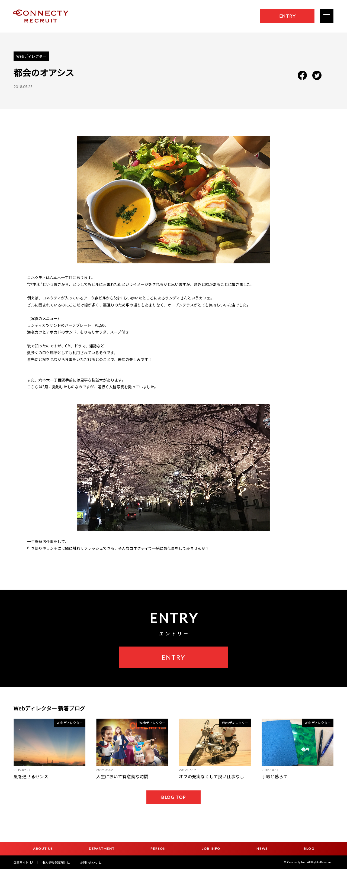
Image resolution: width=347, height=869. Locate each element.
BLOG (309, 849)
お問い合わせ (91, 862)
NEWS (262, 849)
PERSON (158, 849)
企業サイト (23, 862)
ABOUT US (43, 849)
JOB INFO (211, 849)
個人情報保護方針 (56, 862)
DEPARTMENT (102, 849)
